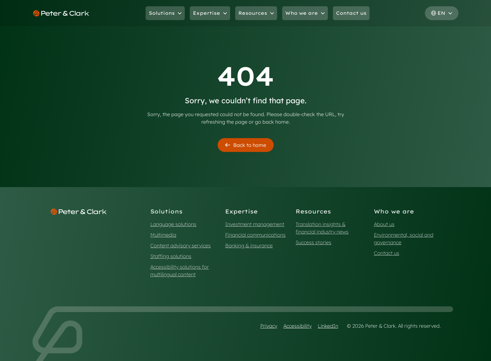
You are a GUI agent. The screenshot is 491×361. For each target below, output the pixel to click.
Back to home (245, 145)
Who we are (305, 13)
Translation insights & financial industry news (322, 228)
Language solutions (173, 224)
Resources (256, 13)
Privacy (268, 326)
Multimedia (163, 235)
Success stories (313, 242)
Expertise (210, 13)
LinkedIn (328, 326)
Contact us (351, 13)
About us (384, 224)
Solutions (165, 13)
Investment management (254, 224)
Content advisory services (180, 245)
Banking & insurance (249, 245)
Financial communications (255, 235)
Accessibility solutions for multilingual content (179, 270)
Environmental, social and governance (403, 238)
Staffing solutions (170, 256)
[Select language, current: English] (441, 13)
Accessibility (297, 326)
